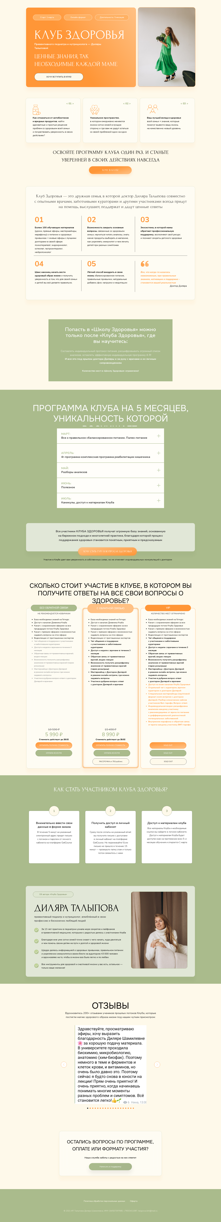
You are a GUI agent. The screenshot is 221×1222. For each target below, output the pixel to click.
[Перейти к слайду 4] (95, 1108)
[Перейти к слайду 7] (102, 1108)
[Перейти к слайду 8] (105, 1108)
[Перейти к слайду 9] (108, 1108)
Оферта (133, 1201)
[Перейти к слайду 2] (90, 1108)
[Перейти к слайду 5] (97, 1108)
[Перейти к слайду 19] (133, 1108)
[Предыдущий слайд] (64, 1065)
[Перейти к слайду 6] (100, 1108)
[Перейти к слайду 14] (120, 1108)
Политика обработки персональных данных (104, 1201)
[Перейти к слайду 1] (87, 1108)
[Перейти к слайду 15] (123, 1108)
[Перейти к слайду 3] (92, 1108)
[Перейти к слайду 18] (130, 1108)
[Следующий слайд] (157, 1065)
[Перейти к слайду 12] (115, 1108)
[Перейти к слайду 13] (118, 1108)
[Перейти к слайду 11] (113, 1108)
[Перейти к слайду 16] (125, 1108)
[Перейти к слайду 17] (128, 1108)
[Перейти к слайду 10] (110, 1108)
